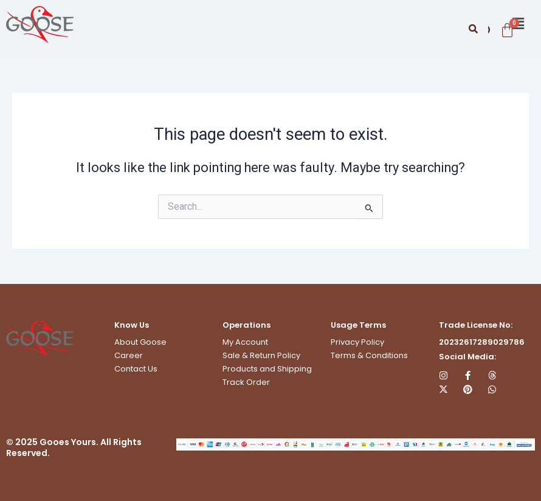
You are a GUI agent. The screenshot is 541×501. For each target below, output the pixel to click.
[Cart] (506, 30)
